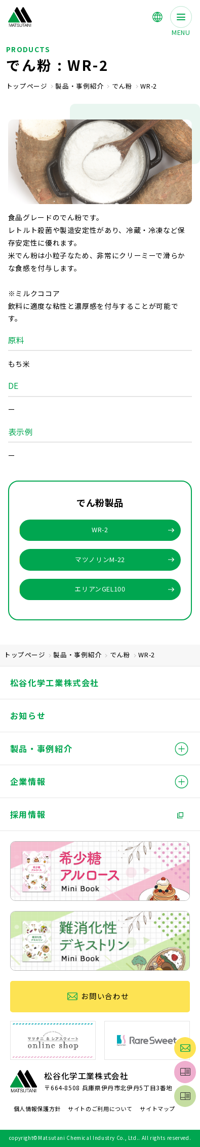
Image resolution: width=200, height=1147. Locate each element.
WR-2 (100, 529)
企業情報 (28, 781)
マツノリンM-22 (100, 559)
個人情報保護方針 (37, 1108)
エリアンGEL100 (99, 589)
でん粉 (122, 86)
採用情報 (28, 814)
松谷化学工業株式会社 (54, 683)
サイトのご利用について (100, 1108)
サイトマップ (157, 1108)
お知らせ (28, 715)
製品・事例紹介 (79, 86)
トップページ (27, 86)
